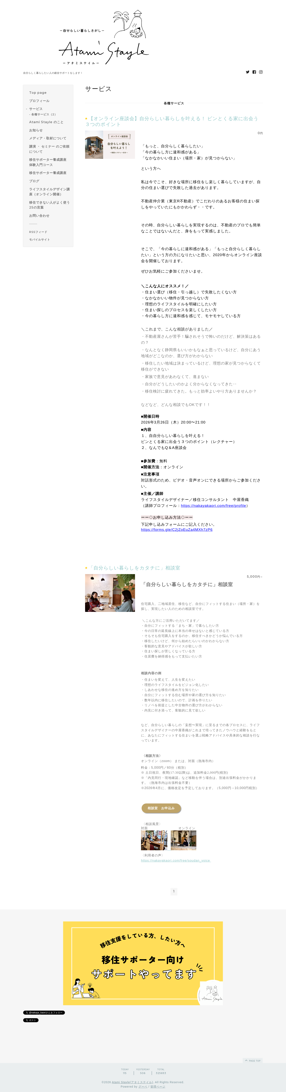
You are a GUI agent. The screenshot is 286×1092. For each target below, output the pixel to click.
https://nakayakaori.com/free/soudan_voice (176, 860)
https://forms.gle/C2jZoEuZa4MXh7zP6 (177, 530)
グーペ (142, 1086)
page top (252, 1060)
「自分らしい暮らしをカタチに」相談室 (134, 568)
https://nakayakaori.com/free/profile (213, 506)
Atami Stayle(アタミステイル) (132, 1082)
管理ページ (157, 1086)
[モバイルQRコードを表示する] (49, 239)
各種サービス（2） (44, 114)
